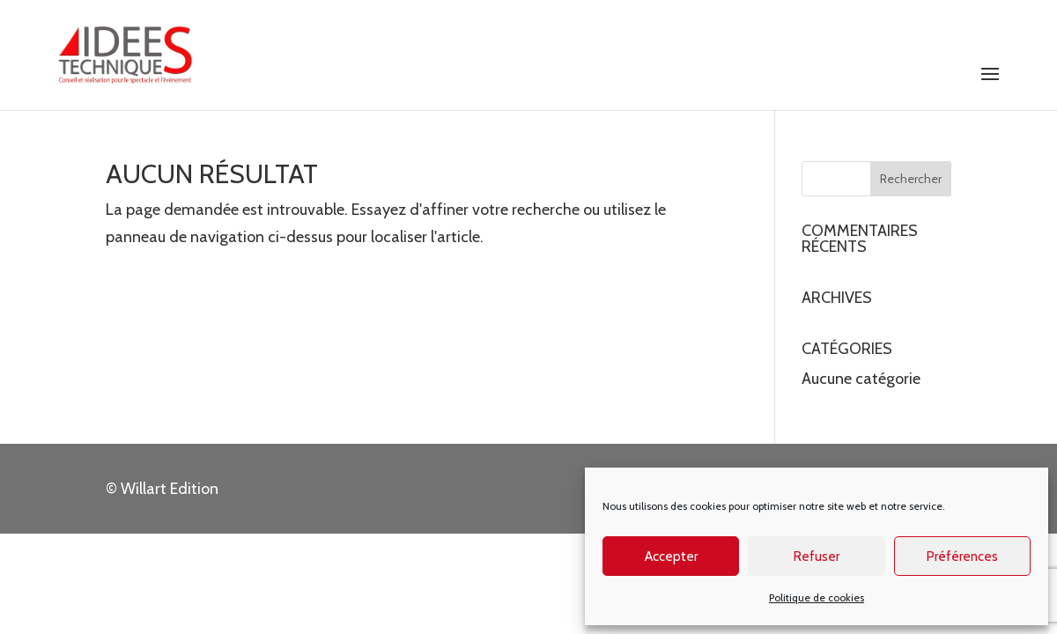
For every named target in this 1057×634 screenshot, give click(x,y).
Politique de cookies (816, 597)
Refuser (816, 556)
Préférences (962, 556)
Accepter (671, 556)
